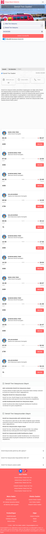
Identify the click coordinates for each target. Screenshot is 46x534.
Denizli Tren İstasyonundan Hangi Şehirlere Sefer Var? (15, 458)
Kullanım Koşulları (34, 516)
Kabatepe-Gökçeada (11, 518)
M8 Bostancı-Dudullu (11, 499)
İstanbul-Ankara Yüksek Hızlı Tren (23, 477)
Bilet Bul (39, 144)
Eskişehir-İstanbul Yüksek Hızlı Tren (23, 486)
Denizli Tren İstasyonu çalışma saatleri (11, 465)
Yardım (35, 521)
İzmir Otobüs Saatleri (34, 502)
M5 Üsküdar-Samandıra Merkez (11, 502)
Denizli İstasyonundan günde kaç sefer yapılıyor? (13, 450)
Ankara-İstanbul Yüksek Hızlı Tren (23, 488)
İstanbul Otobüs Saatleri (35, 499)
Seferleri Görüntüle (23, 35)
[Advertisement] (23, 54)
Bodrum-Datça (11, 521)
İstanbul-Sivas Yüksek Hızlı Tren (23, 482)
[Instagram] (25, 471)
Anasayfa (4, 69)
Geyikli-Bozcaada (11, 516)
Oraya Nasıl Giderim (10, 2)
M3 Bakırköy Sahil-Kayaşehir (11, 504)
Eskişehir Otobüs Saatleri (34, 504)
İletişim (35, 518)
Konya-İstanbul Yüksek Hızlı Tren (23, 491)
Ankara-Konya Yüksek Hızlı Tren (23, 480)
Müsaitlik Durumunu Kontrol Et (14, 39)
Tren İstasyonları (12, 69)
